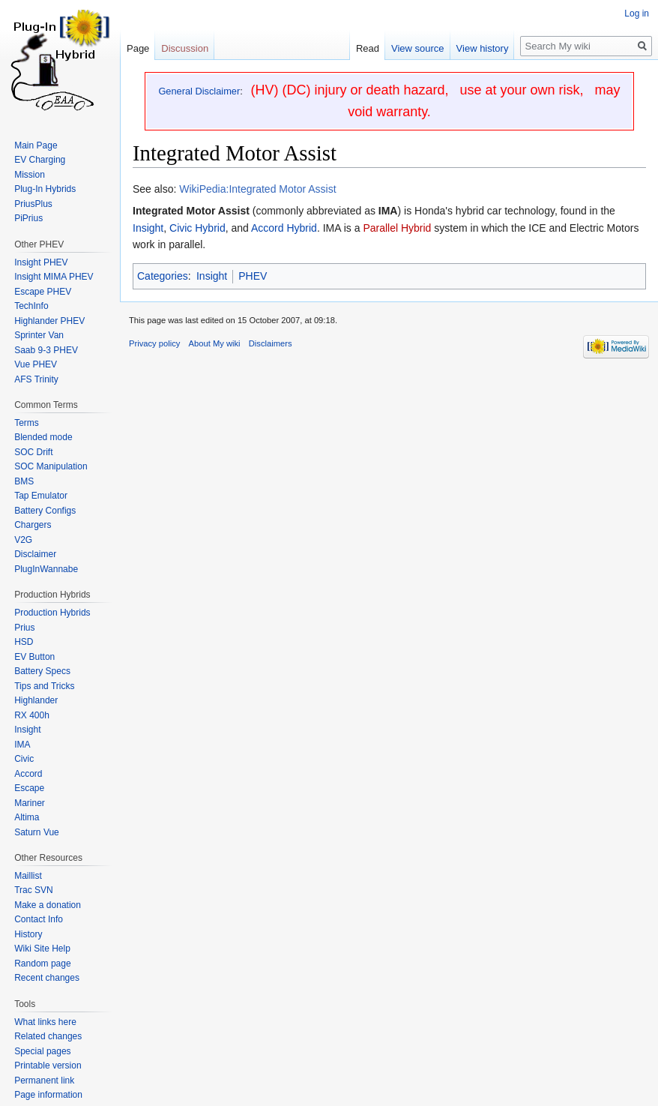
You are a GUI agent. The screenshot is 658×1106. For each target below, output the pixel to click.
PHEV (252, 276)
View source (417, 48)
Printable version (47, 1065)
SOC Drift (33, 452)
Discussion (184, 48)
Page (138, 48)
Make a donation (47, 905)
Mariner (29, 803)
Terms (26, 423)
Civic (24, 759)
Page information (48, 1095)
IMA (22, 744)
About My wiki (215, 343)
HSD (23, 642)
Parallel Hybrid (397, 228)
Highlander (36, 700)
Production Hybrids (52, 612)
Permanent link (44, 1080)
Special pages (42, 1051)
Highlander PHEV (49, 321)
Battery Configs (45, 510)
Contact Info (38, 919)
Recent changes (46, 978)
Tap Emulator (40, 495)
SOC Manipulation (50, 466)
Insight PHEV (40, 262)
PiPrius (28, 218)
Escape (29, 788)
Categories (162, 276)
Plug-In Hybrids (45, 189)
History (28, 934)
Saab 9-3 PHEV (46, 350)
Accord (28, 774)
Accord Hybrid (284, 228)
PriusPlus (33, 204)
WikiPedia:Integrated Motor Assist (257, 189)
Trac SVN (33, 890)
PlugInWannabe (46, 569)
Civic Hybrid (197, 228)
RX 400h (31, 715)
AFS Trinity (36, 379)
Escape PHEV (42, 291)
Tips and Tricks (44, 686)
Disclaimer (35, 554)
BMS (24, 481)
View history (482, 48)
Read (367, 48)
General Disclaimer (199, 91)
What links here (45, 1022)
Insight (148, 228)
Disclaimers (270, 343)
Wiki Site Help (42, 948)
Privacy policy (154, 343)
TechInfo (31, 306)
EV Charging (39, 159)
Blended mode (43, 437)
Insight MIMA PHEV (53, 276)
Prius (24, 627)
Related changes (48, 1036)
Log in (636, 13)
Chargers (32, 525)
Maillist (28, 876)
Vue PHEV (35, 364)
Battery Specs (42, 671)
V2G (23, 540)
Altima (26, 817)
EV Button (34, 657)
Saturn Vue (36, 832)
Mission (29, 174)
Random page (42, 963)
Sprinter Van (39, 335)
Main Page (35, 145)
